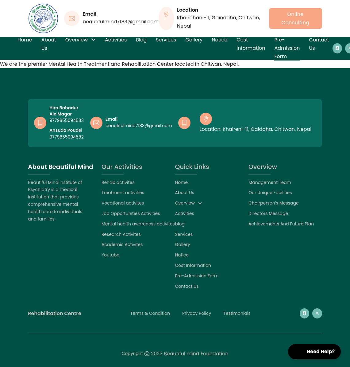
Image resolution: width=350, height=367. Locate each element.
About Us (48, 44)
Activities (116, 39)
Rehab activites (118, 182)
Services (166, 39)
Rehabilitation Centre (54, 313)
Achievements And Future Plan (281, 224)
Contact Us (319, 44)
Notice (219, 39)
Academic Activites (122, 244)
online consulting (296, 18)
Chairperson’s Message (273, 203)
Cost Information (251, 44)
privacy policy (196, 313)
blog (141, 39)
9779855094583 (66, 120)
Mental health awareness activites (138, 224)
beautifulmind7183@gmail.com (139, 126)
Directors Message (268, 213)
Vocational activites (123, 203)
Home (24, 39)
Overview (76, 39)
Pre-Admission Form (287, 48)
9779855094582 (66, 137)
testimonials (236, 313)
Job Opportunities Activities (131, 213)
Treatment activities (123, 192)
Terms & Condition (150, 313)
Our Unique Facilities (270, 192)
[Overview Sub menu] (93, 39)
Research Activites (121, 234)
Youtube (110, 255)
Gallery (193, 39)
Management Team (269, 182)
